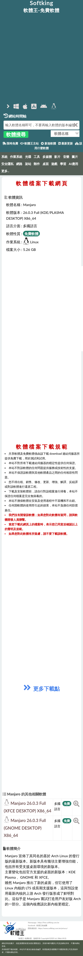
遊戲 (54, 164)
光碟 (28, 157)
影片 (57, 157)
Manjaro (29, 204)
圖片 (75, 157)
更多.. (5, 171)
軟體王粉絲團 (42, 925)
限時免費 (10, 143)
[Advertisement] (41, 58)
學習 (63, 164)
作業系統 (16, 157)
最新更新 (65, 143)
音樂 (66, 157)
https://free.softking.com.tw (48, 922)
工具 (37, 157)
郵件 (37, 164)
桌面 (45, 164)
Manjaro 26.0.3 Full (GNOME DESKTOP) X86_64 (25, 828)
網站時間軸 (15, 116)
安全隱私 (7, 164)
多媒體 (47, 157)
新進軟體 (48, 143)
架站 (28, 164)
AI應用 (73, 164)
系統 (4, 157)
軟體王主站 (29, 143)
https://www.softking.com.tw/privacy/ (53, 928)
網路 (19, 164)
